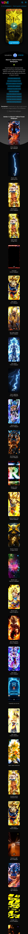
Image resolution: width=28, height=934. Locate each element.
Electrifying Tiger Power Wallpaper (14, 456)
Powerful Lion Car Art (14, 703)
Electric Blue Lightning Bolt (14, 178)
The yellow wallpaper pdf (14, 78)
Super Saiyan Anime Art (14, 765)
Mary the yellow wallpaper (14, 86)
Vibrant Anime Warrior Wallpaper (14, 426)
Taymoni (18, 55)
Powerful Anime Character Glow (14, 797)
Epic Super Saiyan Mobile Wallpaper (14, 333)
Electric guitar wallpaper (20, 6)
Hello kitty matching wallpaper (14, 101)
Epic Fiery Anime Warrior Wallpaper (14, 642)
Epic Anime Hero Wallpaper (14, 302)
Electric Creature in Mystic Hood (14, 549)
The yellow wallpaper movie (14, 81)
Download (14, 43)
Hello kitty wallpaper (14, 91)
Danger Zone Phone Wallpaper (14, 920)
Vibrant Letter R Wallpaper (14, 487)
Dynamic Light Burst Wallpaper (14, 858)
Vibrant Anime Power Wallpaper (14, 209)
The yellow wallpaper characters (14, 83)
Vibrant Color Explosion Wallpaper (14, 580)
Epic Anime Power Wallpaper (14, 364)
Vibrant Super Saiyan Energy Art (14, 611)
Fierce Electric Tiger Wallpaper (14, 889)
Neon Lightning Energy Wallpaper (14, 395)
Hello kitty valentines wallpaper (14, 99)
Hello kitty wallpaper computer (14, 94)
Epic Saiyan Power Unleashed (14, 735)
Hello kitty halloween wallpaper (14, 96)
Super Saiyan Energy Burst (14, 240)
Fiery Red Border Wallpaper (14, 271)
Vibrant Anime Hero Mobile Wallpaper (14, 518)
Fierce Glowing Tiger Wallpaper (14, 147)
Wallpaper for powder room (14, 88)
